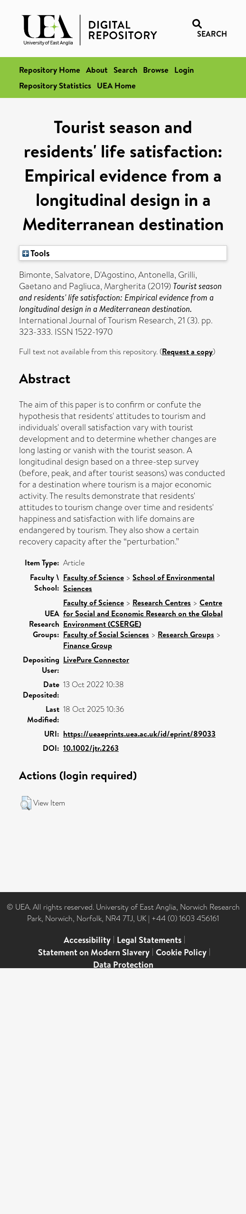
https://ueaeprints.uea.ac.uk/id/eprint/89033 (139, 733)
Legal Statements (149, 940)
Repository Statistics (55, 85)
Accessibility (87, 940)
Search (125, 69)
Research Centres (161, 602)
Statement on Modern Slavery (94, 952)
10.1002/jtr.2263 (91, 748)
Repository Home (49, 69)
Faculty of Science (93, 577)
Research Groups (186, 634)
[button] (25, 803)
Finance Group (87, 645)
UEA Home (116, 85)
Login (184, 69)
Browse (156, 69)
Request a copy (187, 351)
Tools (36, 253)
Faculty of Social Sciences (106, 634)
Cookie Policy (181, 952)
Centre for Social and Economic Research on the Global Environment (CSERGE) (143, 613)
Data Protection (123, 965)
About (97, 69)
